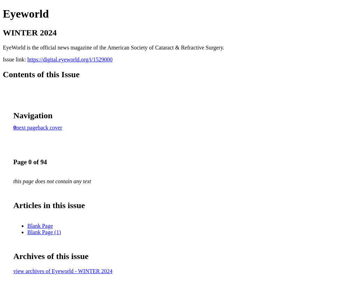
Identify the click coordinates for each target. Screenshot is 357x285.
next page (27, 128)
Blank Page (40, 226)
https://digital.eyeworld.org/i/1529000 (69, 59)
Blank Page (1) (44, 232)
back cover (50, 128)
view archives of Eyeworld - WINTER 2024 (62, 271)
